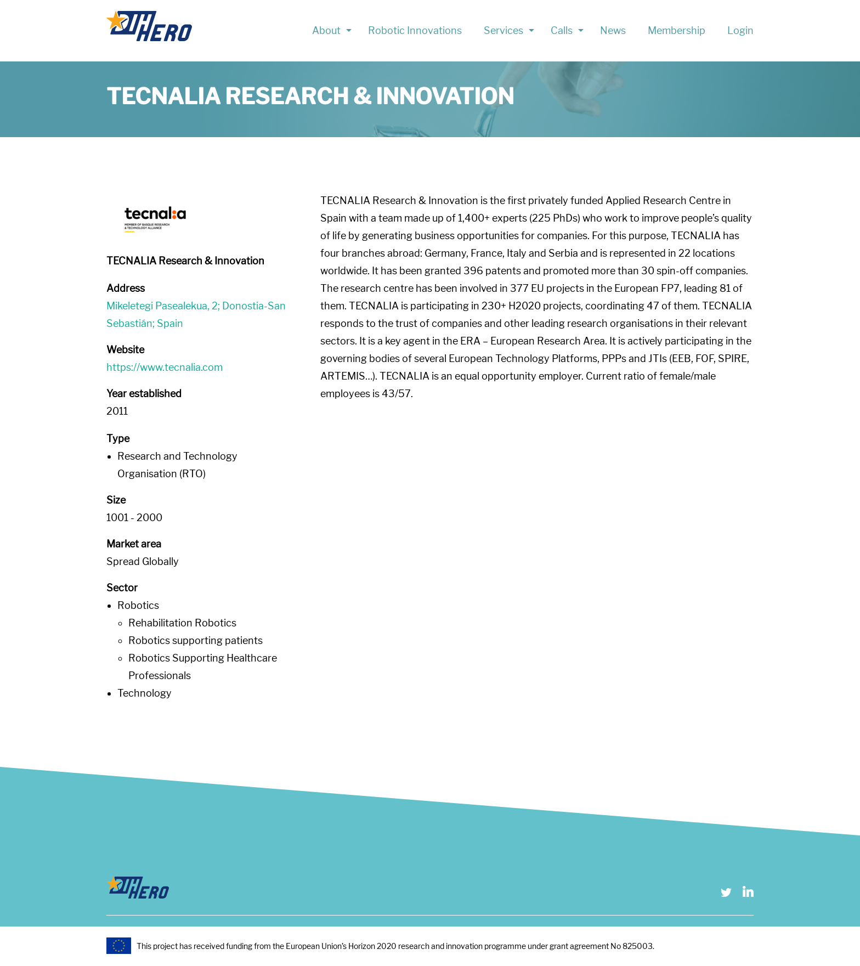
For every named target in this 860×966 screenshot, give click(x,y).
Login (740, 30)
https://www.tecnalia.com (164, 367)
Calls (562, 30)
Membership (676, 30)
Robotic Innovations (415, 30)
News (613, 30)
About (326, 30)
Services (503, 30)
